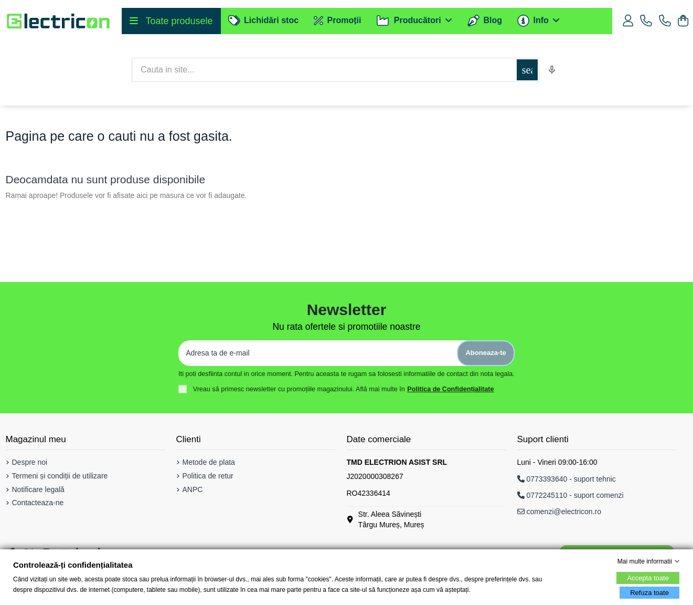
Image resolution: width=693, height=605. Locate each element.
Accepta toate (648, 578)
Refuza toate (649, 593)
